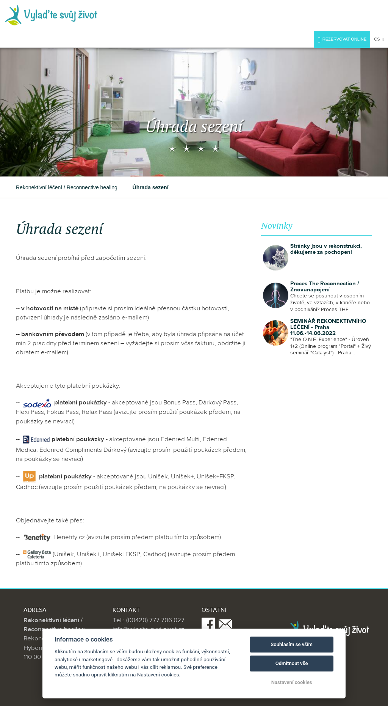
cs (379, 39)
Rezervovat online (342, 40)
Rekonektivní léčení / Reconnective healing (66, 187)
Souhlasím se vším (292, 644)
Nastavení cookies (291, 682)
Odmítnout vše (291, 663)
